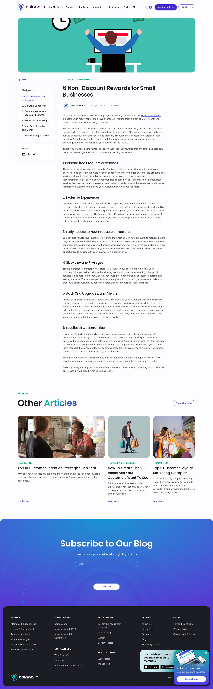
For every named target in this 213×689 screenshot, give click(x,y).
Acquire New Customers (23, 644)
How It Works (61, 660)
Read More (23, 501)
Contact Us (147, 629)
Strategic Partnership (22, 649)
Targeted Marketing (21, 634)
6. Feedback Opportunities (35, 135)
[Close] (206, 653)
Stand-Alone (60, 624)
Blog (135, 7)
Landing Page (105, 632)
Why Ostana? (61, 655)
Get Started (164, 7)
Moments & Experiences (23, 624)
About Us (147, 624)
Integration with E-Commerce (64, 636)
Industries (114, 7)
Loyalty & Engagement (22, 629)
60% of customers (151, 115)
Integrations (98, 7)
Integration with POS (65, 629)
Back (23, 80)
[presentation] (106, 575)
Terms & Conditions (183, 624)
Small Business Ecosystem (68, 665)
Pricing (127, 7)
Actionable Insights (20, 639)
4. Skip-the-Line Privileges (35, 120)
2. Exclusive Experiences (35, 105)
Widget (101, 637)
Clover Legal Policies (184, 634)
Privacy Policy (180, 629)
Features (70, 7)
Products (83, 7)
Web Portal (104, 658)
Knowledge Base (150, 644)
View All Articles (184, 403)
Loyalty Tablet (105, 642)
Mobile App (104, 663)
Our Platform (55, 7)
